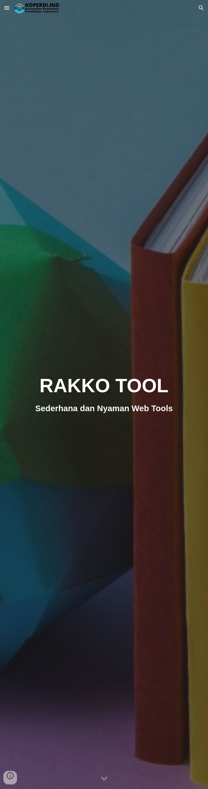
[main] (104, 394)
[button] (7, 8)
